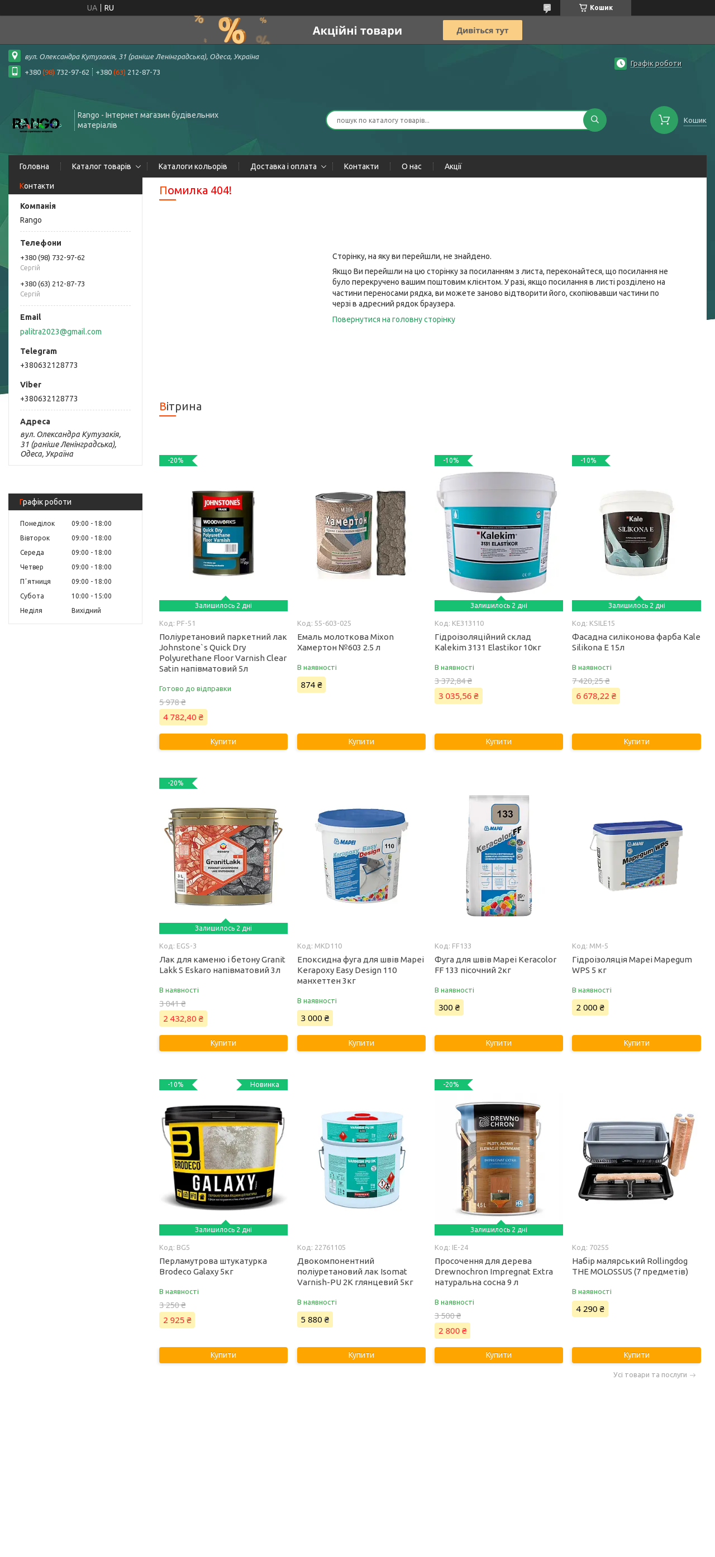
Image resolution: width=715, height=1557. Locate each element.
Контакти (361, 166)
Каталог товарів (101, 166)
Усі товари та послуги (650, 1374)
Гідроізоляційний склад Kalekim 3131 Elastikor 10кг (488, 642)
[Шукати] (595, 120)
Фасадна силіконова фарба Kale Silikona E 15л (636, 642)
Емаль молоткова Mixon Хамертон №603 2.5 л (345, 642)
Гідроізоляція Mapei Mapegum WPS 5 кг (632, 965)
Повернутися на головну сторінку (393, 319)
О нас (412, 166)
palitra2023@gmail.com (61, 331)
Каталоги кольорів (193, 166)
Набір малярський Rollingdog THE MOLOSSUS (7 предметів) (630, 1266)
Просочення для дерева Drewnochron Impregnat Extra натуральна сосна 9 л (494, 1271)
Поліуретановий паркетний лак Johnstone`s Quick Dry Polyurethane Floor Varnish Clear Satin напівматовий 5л (223, 652)
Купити (223, 741)
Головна (34, 166)
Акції (453, 166)
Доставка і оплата (283, 166)
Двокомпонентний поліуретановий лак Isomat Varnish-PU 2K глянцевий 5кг (355, 1271)
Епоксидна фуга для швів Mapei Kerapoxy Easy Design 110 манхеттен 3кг (360, 970)
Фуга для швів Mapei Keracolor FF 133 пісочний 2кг (495, 965)
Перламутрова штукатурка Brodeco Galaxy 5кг (213, 1266)
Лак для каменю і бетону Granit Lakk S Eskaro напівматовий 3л (222, 965)
